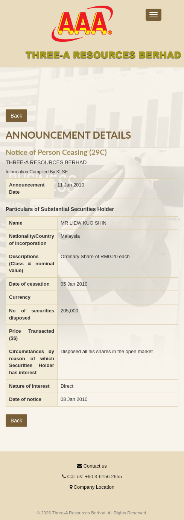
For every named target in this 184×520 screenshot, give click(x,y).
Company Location (92, 487)
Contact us (92, 466)
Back (16, 116)
